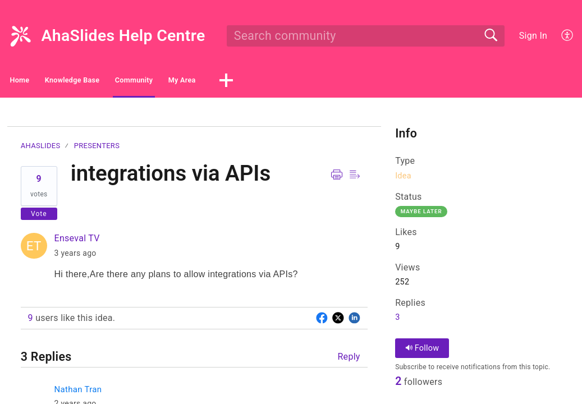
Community (223, 81)
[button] (568, 36)
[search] (366, 36)
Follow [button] (422, 351)
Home (39, 81)
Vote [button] (39, 217)
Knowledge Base (125, 81)
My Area (303, 81)
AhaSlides (41, 149)
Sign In (533, 35)
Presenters (97, 149)
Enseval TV (77, 241)
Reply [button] (348, 360)
